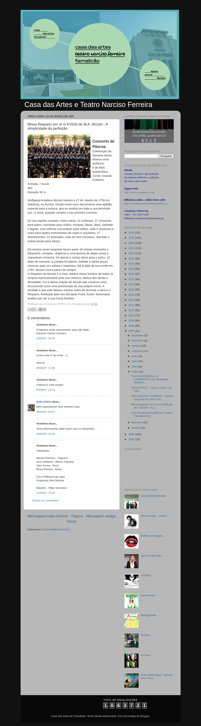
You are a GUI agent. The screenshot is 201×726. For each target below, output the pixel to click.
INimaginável (148, 615)
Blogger (144, 716)
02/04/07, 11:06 (46, 367)
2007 (131, 330)
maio (135, 361)
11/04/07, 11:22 (46, 492)
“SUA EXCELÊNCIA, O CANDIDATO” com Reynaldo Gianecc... (149, 379)
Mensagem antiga (100, 516)
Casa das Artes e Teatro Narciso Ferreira (89, 105)
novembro (138, 340)
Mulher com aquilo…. (153, 535)
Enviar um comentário (45, 500)
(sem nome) (148, 595)
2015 (131, 289)
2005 (131, 439)
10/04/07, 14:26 (46, 433)
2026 (131, 232)
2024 (131, 243)
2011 (131, 310)
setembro (137, 351)
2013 (131, 299)
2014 (131, 294)
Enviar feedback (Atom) (56, 529)
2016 (131, 284)
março (136, 371)
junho (135, 356)
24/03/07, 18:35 (46, 338)
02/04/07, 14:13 (46, 389)
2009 (131, 320)
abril (134, 366)
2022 (131, 253)
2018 (131, 273)
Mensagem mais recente (47, 516)
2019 (131, 268)
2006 (131, 434)
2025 (131, 237)
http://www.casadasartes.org (139, 192)
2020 (131, 263)
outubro (137, 345)
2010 (131, 315)
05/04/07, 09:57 (46, 411)
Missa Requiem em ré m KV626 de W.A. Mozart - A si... (151, 406)
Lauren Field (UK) (151, 555)
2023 (131, 248)
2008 (131, 325)
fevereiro (137, 422)
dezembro (138, 335)
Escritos (145, 635)
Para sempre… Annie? (154, 515)
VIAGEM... (147, 575)
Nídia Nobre (44, 401)
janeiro (136, 427)
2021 (131, 258)
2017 (131, 279)
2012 (131, 304)
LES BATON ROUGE (153, 495)
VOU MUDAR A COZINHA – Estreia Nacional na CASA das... (152, 398)
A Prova (145, 655)
